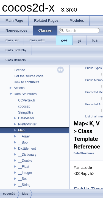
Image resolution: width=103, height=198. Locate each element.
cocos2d (24, 106)
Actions (19, 88)
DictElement (27, 148)
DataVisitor (26, 118)
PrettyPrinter (27, 124)
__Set (22, 179)
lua (95, 40)
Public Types (93, 68)
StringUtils (25, 112)
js (79, 40)
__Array (24, 136)
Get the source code (28, 76)
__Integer (25, 173)
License (19, 70)
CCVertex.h (26, 100)
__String (24, 185)
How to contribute (26, 82)
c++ (64, 40)
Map (21, 130)
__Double (25, 161)
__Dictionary (27, 154)
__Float (23, 167)
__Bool (23, 142)
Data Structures (25, 94)
